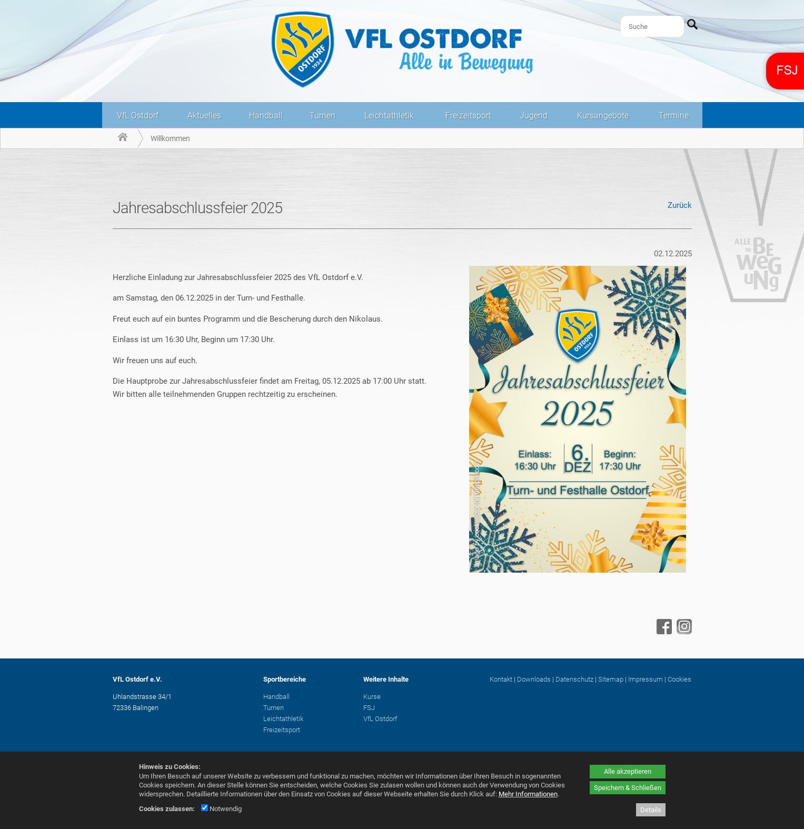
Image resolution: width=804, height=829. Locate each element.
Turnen (322, 116)
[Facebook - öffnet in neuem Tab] (663, 631)
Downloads (534, 679)
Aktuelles (204, 116)
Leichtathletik (389, 116)
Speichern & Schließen (627, 788)
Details (650, 810)
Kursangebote (603, 116)
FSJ (369, 708)
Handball (266, 116)
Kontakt (501, 679)
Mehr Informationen (528, 794)
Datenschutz (574, 679)
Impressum (645, 679)
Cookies (679, 679)
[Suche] (652, 26)
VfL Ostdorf (137, 116)
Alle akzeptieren (627, 771)
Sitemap (610, 679)
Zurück (680, 205)
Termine (674, 116)
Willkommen (170, 138)
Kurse (372, 697)
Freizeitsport (468, 116)
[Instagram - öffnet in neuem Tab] (683, 631)
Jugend (534, 116)
